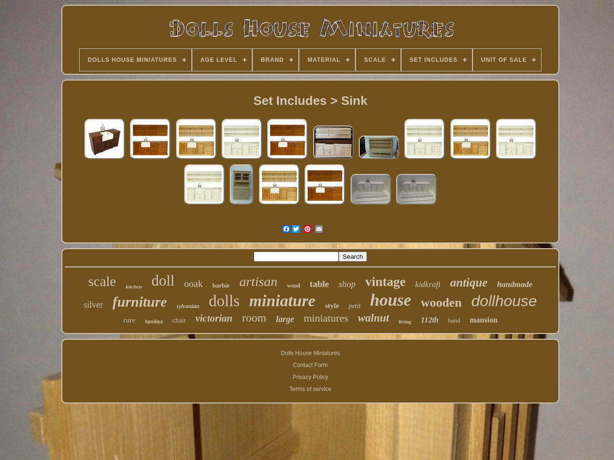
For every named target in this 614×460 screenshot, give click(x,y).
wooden (441, 303)
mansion (483, 320)
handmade (514, 284)
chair (179, 320)
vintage (386, 282)
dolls (224, 301)
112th (429, 320)
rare (129, 320)
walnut (373, 318)
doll (163, 280)
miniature (282, 301)
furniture (140, 302)
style (332, 306)
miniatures (326, 318)
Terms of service (310, 389)
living (405, 321)
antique (468, 282)
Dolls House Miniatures (310, 353)
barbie (221, 285)
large (285, 319)
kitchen (134, 286)
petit (355, 306)
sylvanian (188, 306)
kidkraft (428, 284)
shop (347, 284)
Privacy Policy (311, 377)
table (319, 284)
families (154, 321)
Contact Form (310, 365)
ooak (193, 283)
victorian (213, 318)
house (391, 300)
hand (454, 320)
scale (102, 281)
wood (293, 285)
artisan (258, 281)
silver (93, 305)
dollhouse (504, 301)
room (254, 317)
